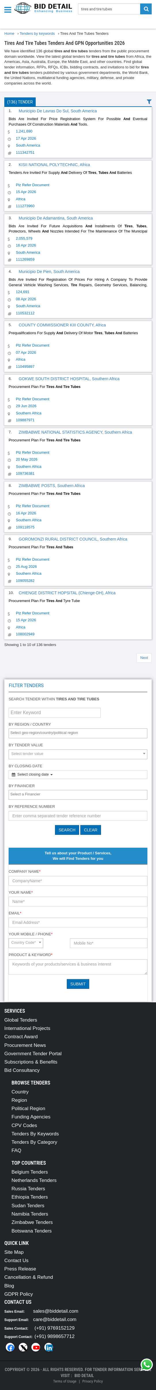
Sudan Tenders (28, 1205)
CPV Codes (24, 1125)
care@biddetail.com (55, 1319)
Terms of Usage (64, 1381)
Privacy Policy (92, 1381)
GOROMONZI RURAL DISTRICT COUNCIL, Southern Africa (73, 539)
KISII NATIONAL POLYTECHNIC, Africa (54, 164)
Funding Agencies (31, 1117)
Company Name (25, 871)
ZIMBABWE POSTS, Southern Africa (52, 485)
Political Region (28, 1108)
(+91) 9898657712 (55, 1336)
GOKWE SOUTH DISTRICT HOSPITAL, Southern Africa (69, 378)
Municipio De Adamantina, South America (56, 218)
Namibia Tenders (30, 1214)
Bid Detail (84, 1375)
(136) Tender (20, 102)
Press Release (20, 1269)
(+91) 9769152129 (55, 1328)
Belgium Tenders (30, 1172)
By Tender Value (26, 745)
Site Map (14, 1252)
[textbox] (79, 733)
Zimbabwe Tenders (32, 1222)
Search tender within (54, 699)
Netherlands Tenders (34, 1180)
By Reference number (32, 806)
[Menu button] (9, 9)
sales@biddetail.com (55, 1311)
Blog (9, 1286)
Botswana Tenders (32, 1231)
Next (144, 657)
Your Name (21, 892)
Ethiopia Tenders (30, 1197)
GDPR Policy (18, 1294)
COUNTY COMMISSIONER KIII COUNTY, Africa (62, 325)
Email (15, 913)
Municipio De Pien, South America (49, 271)
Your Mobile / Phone (30, 934)
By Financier (22, 786)
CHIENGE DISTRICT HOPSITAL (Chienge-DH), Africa (67, 593)
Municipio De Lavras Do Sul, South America (58, 111)
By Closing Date (25, 766)
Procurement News (25, 1045)
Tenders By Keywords (35, 1134)
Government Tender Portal (33, 1053)
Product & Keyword (30, 955)
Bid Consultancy (22, 1070)
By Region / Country (30, 724)
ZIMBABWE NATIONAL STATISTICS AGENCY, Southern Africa (75, 432)
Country (20, 1092)
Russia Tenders (28, 1188)
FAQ (16, 1150)
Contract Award (21, 1036)
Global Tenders (20, 1020)
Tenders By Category (34, 1142)
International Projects (27, 1028)
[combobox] (78, 733)
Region (19, 1100)
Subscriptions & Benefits (30, 1062)
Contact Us (16, 1260)
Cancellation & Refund (28, 1277)
